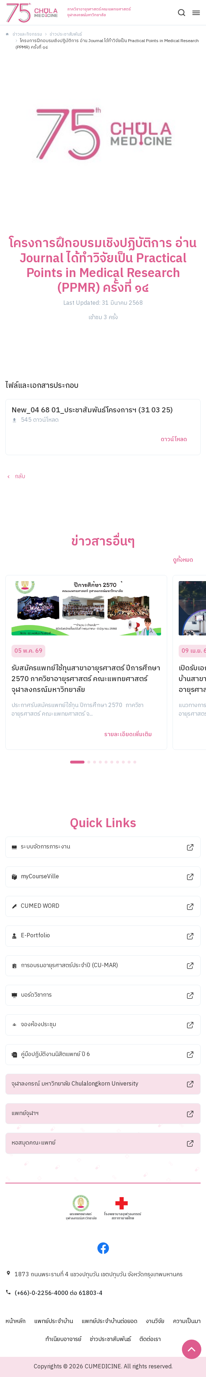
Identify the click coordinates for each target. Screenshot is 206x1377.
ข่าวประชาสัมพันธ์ (66, 34)
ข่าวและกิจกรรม (27, 34)
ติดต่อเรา (150, 1339)
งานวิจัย (155, 1321)
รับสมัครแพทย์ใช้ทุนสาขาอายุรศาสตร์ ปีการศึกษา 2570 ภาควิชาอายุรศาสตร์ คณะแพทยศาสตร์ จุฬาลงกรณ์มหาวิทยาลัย (86, 679)
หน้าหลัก (15, 1321)
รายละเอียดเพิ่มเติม (128, 734)
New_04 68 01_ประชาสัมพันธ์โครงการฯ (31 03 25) (92, 410)
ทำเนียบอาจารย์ (63, 1339)
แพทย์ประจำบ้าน (53, 1321)
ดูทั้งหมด (183, 560)
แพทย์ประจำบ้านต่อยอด (109, 1321)
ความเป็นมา (187, 1321)
